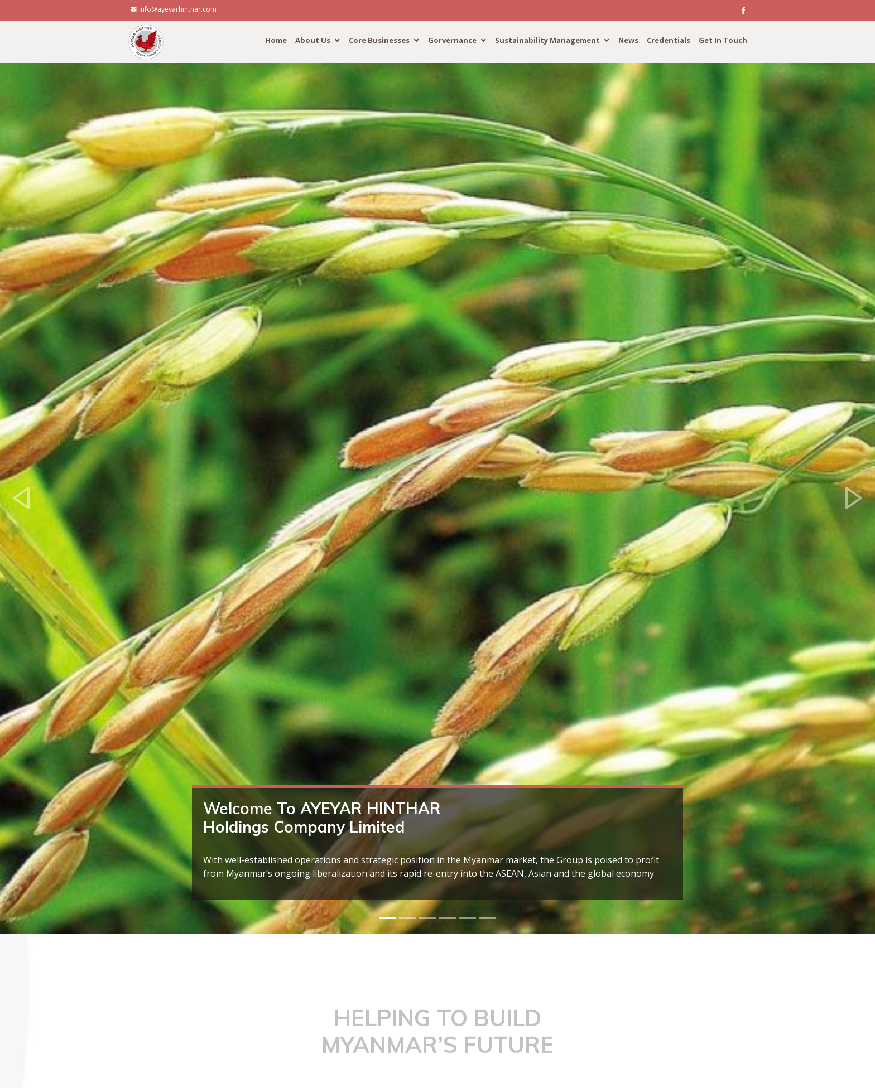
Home (276, 40)
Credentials (668, 40)
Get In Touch (723, 40)
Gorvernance (452, 40)
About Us (312, 40)
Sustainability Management (547, 40)
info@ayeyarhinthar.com (178, 9)
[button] (22, 498)
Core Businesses (379, 40)
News (628, 40)
